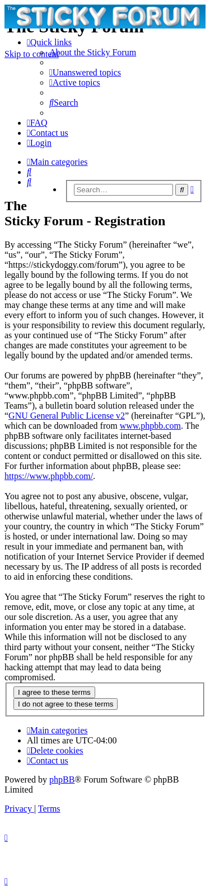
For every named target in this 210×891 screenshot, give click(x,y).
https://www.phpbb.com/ (48, 476)
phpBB (61, 779)
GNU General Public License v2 (66, 415)
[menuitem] (92, 52)
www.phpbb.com (150, 425)
